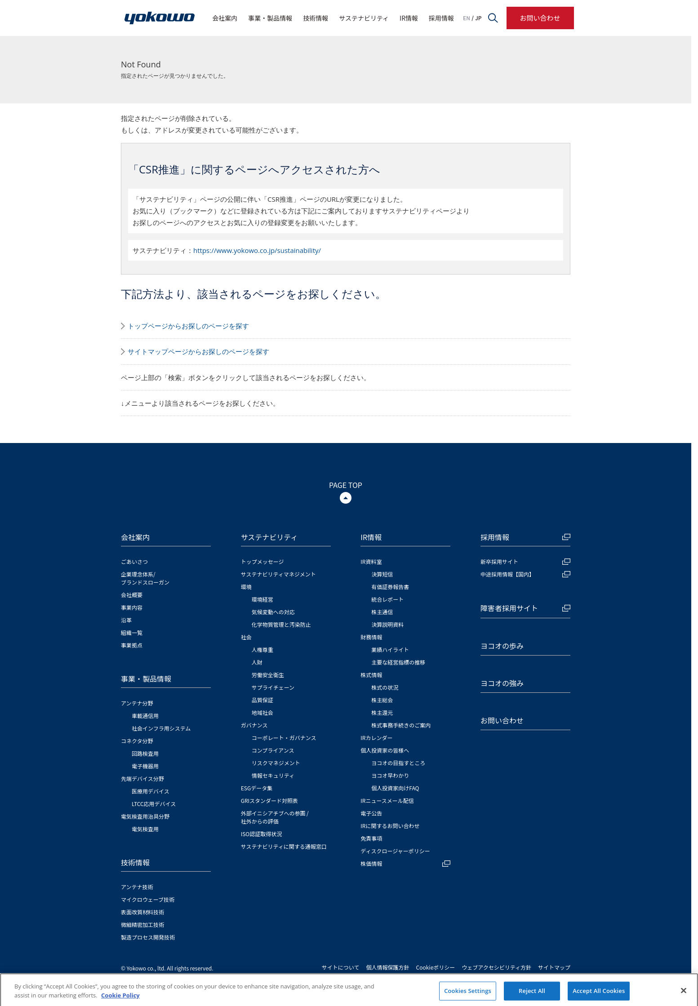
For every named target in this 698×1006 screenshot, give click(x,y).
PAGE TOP (345, 484)
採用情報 (441, 17)
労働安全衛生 (268, 674)
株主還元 (382, 712)
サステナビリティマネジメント (278, 574)
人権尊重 (262, 649)
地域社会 (262, 712)
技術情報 (315, 17)
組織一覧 (131, 632)
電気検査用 (145, 829)
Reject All (532, 996)
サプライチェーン (273, 687)
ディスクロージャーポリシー (395, 851)
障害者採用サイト (525, 608)
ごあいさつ (134, 561)
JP (478, 18)
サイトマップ (554, 967)
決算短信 (382, 574)
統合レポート (387, 599)
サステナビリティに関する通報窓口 (284, 846)
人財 (257, 662)
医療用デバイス (150, 791)
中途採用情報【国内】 (525, 574)
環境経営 (262, 599)
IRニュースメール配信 (387, 800)
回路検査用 (145, 753)
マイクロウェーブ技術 (147, 899)
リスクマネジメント (276, 763)
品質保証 (262, 700)
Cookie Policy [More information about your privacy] (120, 1001)
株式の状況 (384, 687)
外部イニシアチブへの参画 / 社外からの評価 (275, 817)
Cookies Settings (467, 996)
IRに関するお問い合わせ (389, 825)
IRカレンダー (376, 737)
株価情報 (405, 863)
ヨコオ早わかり (390, 775)
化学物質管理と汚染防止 (281, 624)
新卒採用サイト (525, 561)
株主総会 (382, 700)
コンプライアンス (273, 750)
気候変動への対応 (273, 612)
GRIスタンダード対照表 (269, 800)
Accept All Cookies (599, 996)
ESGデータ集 (257, 788)
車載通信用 (145, 715)
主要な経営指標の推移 (398, 662)
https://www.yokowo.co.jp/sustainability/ (257, 250)
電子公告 (371, 813)
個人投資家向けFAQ (395, 788)
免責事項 (371, 838)
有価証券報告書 (390, 586)
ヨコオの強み (502, 683)
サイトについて (341, 967)
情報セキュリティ (273, 775)
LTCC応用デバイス (154, 803)
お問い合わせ (540, 17)
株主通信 (382, 612)
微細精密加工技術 (142, 924)
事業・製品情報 (270, 17)
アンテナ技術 (137, 887)
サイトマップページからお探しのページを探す (198, 351)
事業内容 (131, 607)
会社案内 (224, 17)
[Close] (684, 996)
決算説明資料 (387, 624)
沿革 (126, 620)
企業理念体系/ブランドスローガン (145, 578)
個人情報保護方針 (387, 967)
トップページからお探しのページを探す (188, 325)
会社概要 (131, 594)
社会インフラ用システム (161, 728)
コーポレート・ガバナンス (284, 737)
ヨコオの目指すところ (398, 763)
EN (466, 18)
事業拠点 (131, 645)
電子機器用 (145, 766)
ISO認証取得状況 (261, 834)
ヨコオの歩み (502, 645)
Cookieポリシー (435, 967)
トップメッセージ (262, 561)
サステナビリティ (364, 17)
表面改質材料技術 (142, 912)
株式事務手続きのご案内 (401, 725)
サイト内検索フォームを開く (493, 18)
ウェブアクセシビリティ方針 (496, 967)
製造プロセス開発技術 (148, 937)
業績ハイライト (390, 649)
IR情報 (409, 17)
